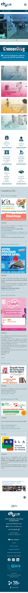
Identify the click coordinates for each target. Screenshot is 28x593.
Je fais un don (14, 587)
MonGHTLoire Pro (14, 576)
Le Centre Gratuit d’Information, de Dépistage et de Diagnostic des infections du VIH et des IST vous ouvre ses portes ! (14, 233)
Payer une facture (14, 546)
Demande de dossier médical (14, 552)
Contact (14, 542)
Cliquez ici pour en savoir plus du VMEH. (11, 428)
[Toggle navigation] (25, 4)
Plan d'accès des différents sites (14, 526)
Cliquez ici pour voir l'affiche (8, 393)
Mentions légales (14, 532)
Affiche (3, 357)
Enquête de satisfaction (14, 549)
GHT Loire (14, 573)
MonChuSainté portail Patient (14, 575)
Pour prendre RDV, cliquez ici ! (8, 289)
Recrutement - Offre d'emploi (14, 555)
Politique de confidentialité (14, 534)
